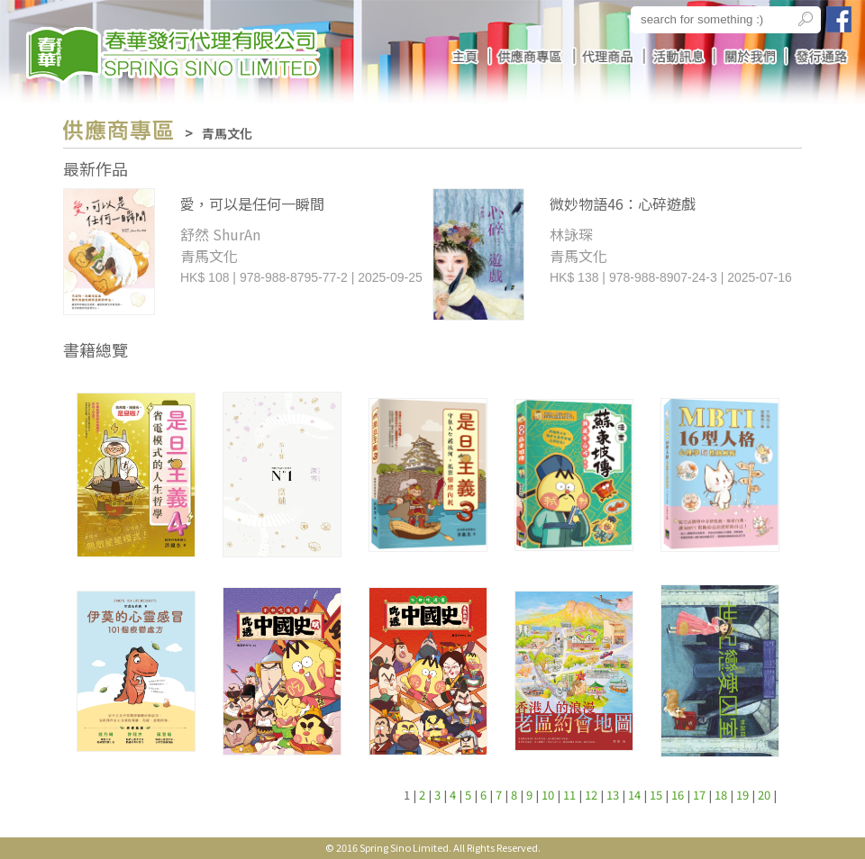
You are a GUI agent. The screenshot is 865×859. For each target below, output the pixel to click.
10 (548, 794)
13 (612, 794)
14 (634, 794)
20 (764, 794)
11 (569, 794)
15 (656, 794)
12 (591, 794)
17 (699, 794)
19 (742, 794)
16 (677, 794)
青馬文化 (227, 133)
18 (721, 794)
